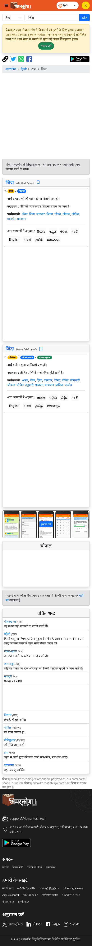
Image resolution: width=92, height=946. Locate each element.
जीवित (75, 214)
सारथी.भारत (23, 901)
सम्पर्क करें (50, 867)
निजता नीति (17, 867)
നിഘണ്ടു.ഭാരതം (73, 888)
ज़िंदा (32, 214)
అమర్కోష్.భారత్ (25, 888)
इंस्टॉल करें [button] (46, 524)
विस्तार (8, 715)
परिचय (5, 867)
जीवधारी (75, 380)
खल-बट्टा (9, 664)
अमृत (25, 380)
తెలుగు (41, 231)
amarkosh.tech (71, 895)
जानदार (40, 214)
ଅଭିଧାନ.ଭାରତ (30, 895)
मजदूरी (8, 676)
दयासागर (9, 765)
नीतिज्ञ (7, 727)
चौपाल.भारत (8, 901)
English (14, 239)
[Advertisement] (46, 116)
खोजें (84, 17)
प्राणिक (59, 385)
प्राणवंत (11, 219)
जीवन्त (66, 214)
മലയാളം (53, 239)
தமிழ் (39, 239)
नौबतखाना (10, 621)
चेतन (25, 214)
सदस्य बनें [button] (46, 46)
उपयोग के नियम (34, 867)
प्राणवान (21, 219)
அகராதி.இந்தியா (49, 888)
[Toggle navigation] (6, 5)
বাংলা (27, 239)
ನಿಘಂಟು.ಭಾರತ (10, 895)
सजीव (68, 385)
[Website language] (68, 5)
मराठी (75, 231)
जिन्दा (49, 214)
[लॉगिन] (86, 5)
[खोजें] (52, 17)
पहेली (7, 634)
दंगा (6, 752)
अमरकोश (10, 69)
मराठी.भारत (7, 888)
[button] (9, 524)
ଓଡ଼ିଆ (63, 231)
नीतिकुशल (10, 740)
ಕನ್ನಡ (52, 231)
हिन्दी (24, 69)
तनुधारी (29, 385)
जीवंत (57, 214)
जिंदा (10, 182)
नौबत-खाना (10, 651)
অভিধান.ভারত (50, 895)
